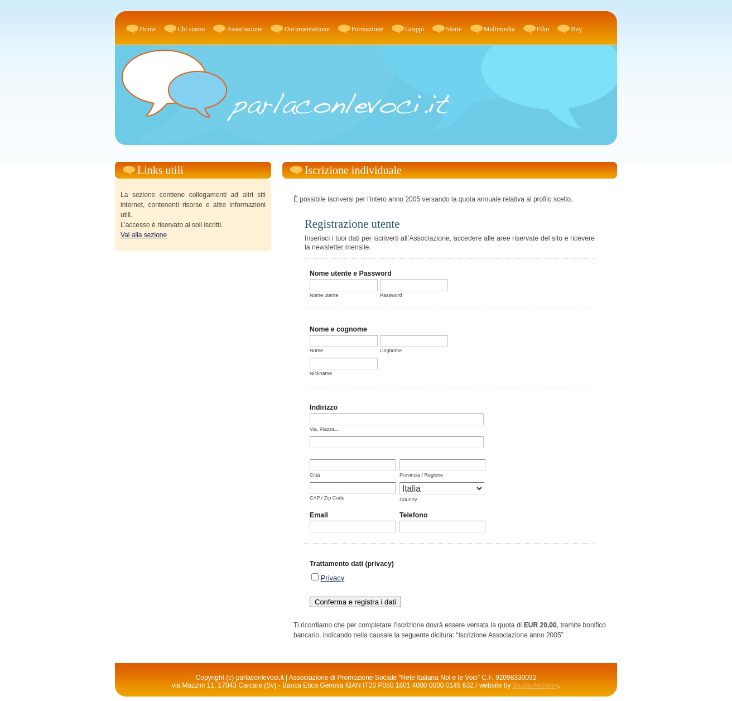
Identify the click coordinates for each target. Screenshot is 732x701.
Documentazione (306, 29)
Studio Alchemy (535, 685)
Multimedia (499, 29)
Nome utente (324, 295)
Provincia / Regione (421, 475)
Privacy (333, 578)
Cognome (391, 350)
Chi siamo (191, 29)
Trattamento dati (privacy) (352, 564)
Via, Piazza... (324, 429)
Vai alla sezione (144, 235)
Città (315, 475)
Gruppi (414, 29)
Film (543, 29)
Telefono (413, 515)
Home (147, 29)
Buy (576, 29)
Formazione (367, 29)
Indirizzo (324, 407)
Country (408, 499)
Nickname (321, 373)
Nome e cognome (338, 329)
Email (319, 515)
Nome (316, 350)
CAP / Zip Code (327, 498)
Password (391, 295)
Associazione (244, 29)
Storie (454, 29)
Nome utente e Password (351, 273)
